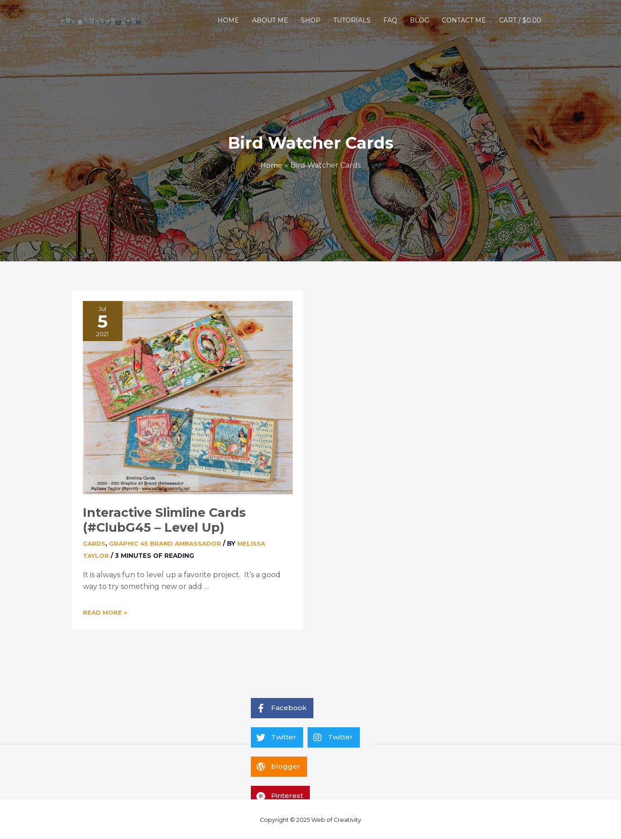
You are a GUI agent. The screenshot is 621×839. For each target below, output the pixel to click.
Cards (94, 541)
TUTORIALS (352, 20)
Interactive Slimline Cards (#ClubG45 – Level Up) (161, 519)
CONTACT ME (464, 20)
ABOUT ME (270, 20)
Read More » (105, 611)
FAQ (390, 20)
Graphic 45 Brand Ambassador (167, 541)
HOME (228, 20)
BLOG (419, 20)
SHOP (311, 20)
